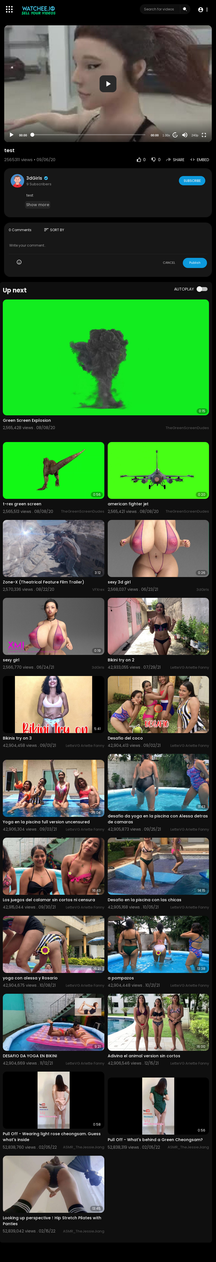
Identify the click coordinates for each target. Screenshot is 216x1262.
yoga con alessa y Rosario (30, 978)
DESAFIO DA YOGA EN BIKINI (30, 1056)
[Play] (11, 135)
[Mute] (185, 135)
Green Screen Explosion (27, 420)
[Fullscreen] (204, 135)
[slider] (88, 134)
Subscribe (191, 180)
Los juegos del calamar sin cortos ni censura (49, 900)
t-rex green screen (22, 504)
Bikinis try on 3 (17, 738)
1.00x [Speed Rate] (166, 135)
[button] (202, 9)
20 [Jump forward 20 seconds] (175, 135)
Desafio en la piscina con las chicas (144, 900)
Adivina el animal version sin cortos (144, 1056)
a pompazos (121, 978)
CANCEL (169, 262)
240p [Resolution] (195, 135)
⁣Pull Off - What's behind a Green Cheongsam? (155, 1139)
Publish (195, 262)
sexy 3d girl (119, 582)
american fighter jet (128, 504)
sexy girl (11, 660)
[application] (108, 83)
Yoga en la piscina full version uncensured (46, 822)
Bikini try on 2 (121, 660)
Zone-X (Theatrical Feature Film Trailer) (43, 582)
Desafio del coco (125, 738)
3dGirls (37, 178)
